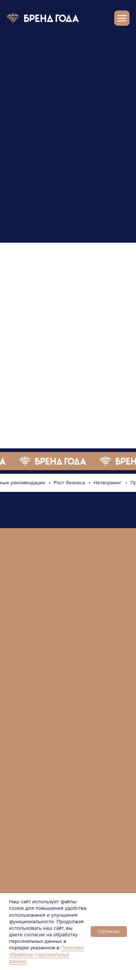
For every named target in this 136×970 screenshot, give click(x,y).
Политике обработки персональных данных (46, 954)
